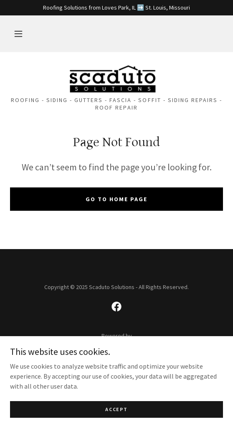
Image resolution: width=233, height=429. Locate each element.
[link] (116, 77)
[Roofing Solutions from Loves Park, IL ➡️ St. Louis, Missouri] (116, 7)
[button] (18, 33)
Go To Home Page (116, 199)
